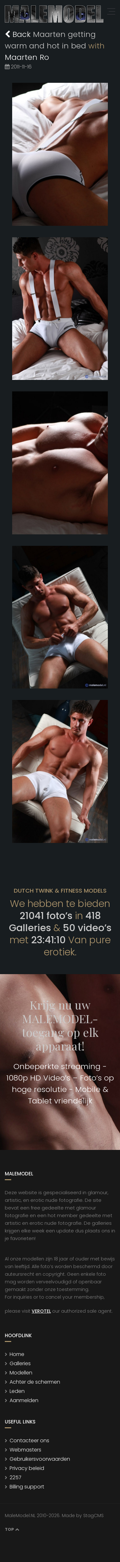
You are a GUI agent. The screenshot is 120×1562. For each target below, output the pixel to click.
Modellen (21, 1372)
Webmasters (25, 1449)
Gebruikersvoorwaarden (40, 1459)
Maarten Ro (27, 57)
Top (12, 1529)
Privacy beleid (27, 1468)
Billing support (27, 1486)
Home (17, 1354)
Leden (17, 1391)
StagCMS (93, 1515)
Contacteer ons (29, 1440)
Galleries (20, 1363)
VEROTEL (41, 1311)
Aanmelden (24, 1400)
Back (19, 34)
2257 (15, 1477)
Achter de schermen (35, 1382)
